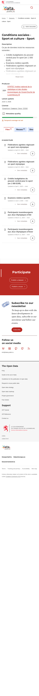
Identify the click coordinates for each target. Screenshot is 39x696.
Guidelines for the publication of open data (15, 343)
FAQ (3, 335)
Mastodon (16, 312)
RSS (29, 312)
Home (4, 18)
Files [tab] (9, 129)
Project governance (8, 360)
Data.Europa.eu (19, 421)
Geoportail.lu (7, 421)
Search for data (31, 7)
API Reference (6, 378)
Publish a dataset (17, 244)
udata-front (5, 403)
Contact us (5, 382)
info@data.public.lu (8, 316)
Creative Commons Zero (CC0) (15, 108)
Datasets (12, 18)
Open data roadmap (8, 356)
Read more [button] (19, 77)
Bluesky (4, 312)
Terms (4, 433)
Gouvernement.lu (8, 426)
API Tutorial (5, 374)
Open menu (36, 7)
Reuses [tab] (20, 129)
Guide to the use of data (9, 339)
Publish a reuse (17, 251)
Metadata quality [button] (3, 113)
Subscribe (16, 294)
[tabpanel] (19, 177)
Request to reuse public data (10, 347)
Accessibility (26, 433)
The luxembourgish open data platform (26, 9)
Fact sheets (5, 364)
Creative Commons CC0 (13, 441)
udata (3, 400)
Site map (34, 433)
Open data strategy (8, 352)
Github (23, 312)
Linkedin (10, 312)
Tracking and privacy (13, 433)
